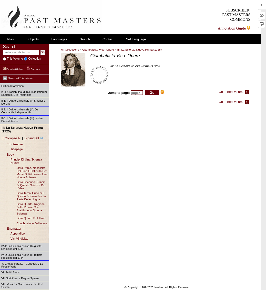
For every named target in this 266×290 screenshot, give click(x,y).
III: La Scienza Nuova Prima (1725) (139, 49)
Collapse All (13, 138)
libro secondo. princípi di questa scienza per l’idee (31, 185)
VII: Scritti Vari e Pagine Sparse (20, 278)
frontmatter (15, 144)
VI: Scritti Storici (10, 272)
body (10, 154)
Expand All (31, 138)
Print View (34, 69)
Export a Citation (13, 69)
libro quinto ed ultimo (31, 218)
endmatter (14, 228)
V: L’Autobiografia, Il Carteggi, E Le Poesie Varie (22, 265)
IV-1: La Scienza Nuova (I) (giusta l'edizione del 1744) (21, 247)
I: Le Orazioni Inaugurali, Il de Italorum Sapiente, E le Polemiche (24, 93)
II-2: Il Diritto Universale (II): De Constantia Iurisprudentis (19, 111)
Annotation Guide (234, 28)
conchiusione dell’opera (32, 223)
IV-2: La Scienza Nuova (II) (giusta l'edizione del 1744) (21, 256)
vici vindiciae (19, 238)
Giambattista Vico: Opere (98, 49)
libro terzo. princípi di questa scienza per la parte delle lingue (31, 196)
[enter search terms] (21, 52)
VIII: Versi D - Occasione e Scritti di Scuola (22, 286)
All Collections (70, 49)
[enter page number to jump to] (137, 92)
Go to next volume (234, 92)
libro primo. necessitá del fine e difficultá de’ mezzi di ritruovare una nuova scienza (32, 172)
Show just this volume (18, 78)
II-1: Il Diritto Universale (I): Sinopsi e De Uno (23, 102)
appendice (17, 233)
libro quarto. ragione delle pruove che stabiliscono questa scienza (31, 208)
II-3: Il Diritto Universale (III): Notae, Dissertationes (22, 120)
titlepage (16, 149)
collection (34, 58)
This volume (14, 58)
